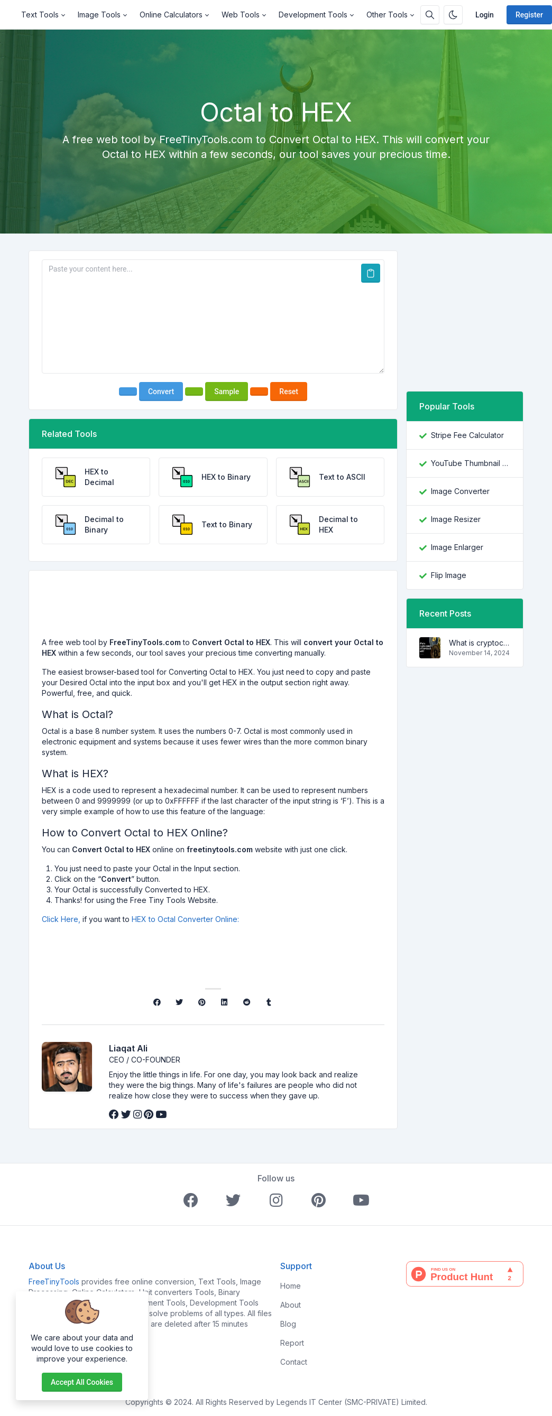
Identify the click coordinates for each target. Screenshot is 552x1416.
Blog (288, 1323)
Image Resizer (456, 519)
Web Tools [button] (241, 14)
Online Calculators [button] (171, 14)
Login (484, 15)
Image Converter (460, 491)
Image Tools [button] (99, 14)
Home (290, 1285)
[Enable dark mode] (453, 14)
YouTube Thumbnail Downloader (470, 463)
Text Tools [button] (40, 14)
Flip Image (448, 575)
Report (292, 1342)
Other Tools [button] (387, 14)
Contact (293, 1361)
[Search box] (429, 14)
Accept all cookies (82, 1382)
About (290, 1304)
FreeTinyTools (54, 1281)
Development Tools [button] (313, 14)
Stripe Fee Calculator (467, 435)
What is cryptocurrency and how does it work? (479, 642)
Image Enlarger (457, 547)
